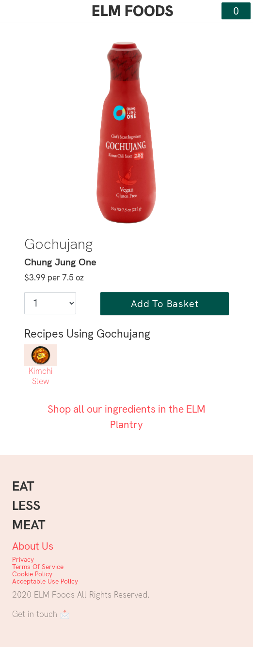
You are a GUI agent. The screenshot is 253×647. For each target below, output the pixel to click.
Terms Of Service (37, 566)
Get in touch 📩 (41, 614)
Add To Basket (164, 303)
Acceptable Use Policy (45, 581)
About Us (32, 546)
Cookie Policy (32, 574)
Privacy (23, 559)
